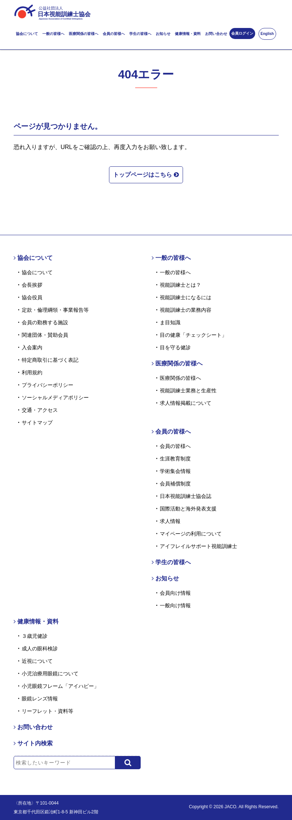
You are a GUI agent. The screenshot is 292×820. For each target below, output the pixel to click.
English (267, 34)
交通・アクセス (40, 410)
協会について (27, 34)
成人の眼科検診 (40, 648)
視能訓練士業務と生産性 (188, 390)
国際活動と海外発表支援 (188, 509)
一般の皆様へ (53, 34)
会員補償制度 (175, 484)
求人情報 (170, 521)
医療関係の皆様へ (83, 34)
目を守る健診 (175, 347)
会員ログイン (242, 33)
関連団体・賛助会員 (45, 335)
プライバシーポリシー (47, 385)
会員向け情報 (175, 593)
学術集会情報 (175, 471)
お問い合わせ (216, 34)
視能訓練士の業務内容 (185, 310)
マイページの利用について (191, 534)
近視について (37, 661)
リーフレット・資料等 (47, 711)
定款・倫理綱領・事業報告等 (55, 310)
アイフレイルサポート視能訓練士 (198, 546)
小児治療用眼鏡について (50, 673)
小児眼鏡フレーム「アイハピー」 (60, 686)
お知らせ (163, 34)
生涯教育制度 (175, 459)
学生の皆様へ (140, 34)
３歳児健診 (35, 636)
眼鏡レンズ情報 (40, 698)
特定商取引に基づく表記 (50, 360)
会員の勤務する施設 (45, 322)
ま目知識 (170, 322)
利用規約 (32, 372)
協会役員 (32, 297)
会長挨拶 (32, 285)
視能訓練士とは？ (180, 285)
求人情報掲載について (185, 403)
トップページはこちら (146, 174)
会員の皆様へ (114, 34)
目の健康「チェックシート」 (193, 335)
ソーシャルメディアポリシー (55, 397)
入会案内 (32, 347)
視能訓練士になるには (185, 297)
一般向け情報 (175, 605)
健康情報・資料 (188, 34)
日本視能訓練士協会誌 (185, 496)
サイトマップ (37, 422)
